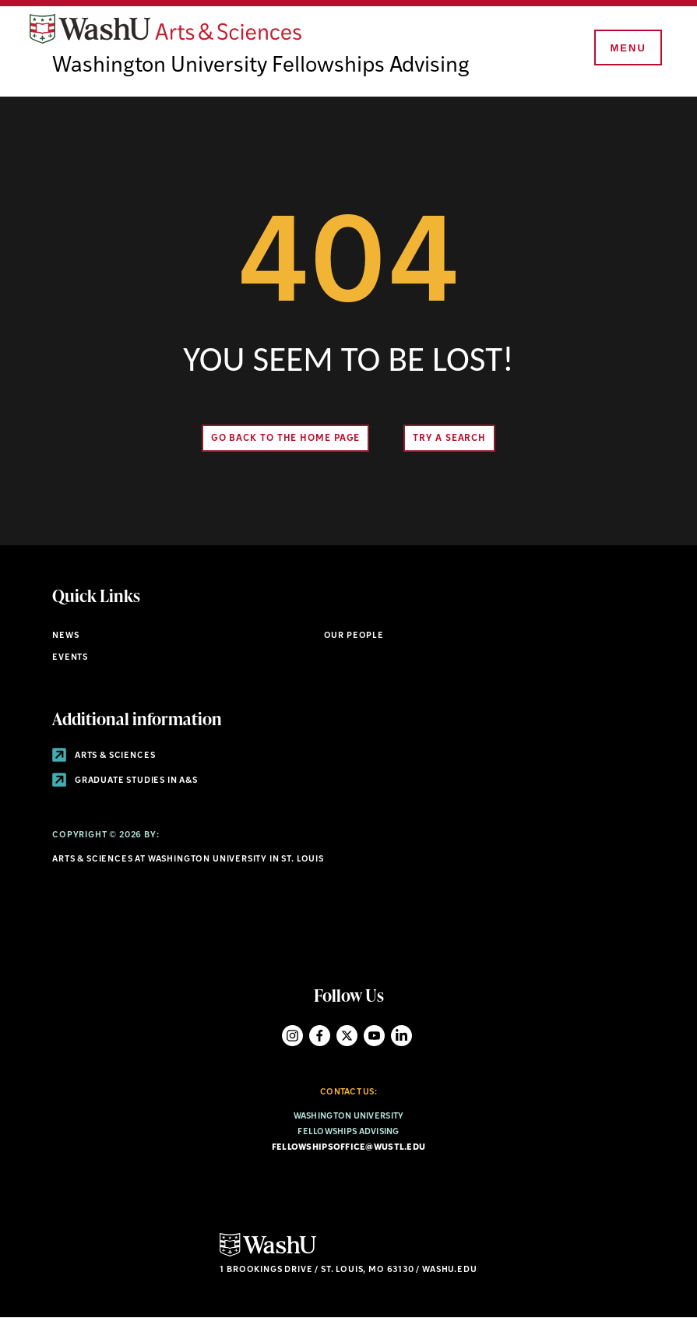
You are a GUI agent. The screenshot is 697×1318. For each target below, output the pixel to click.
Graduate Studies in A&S (125, 781)
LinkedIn (401, 1035)
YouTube (374, 1035)
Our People (354, 636)
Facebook (320, 1035)
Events (70, 658)
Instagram (292, 1035)
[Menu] (627, 48)
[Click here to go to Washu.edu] (268, 1254)
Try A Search (449, 438)
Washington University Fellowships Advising (261, 66)
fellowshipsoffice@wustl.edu (348, 1148)
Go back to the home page (286, 438)
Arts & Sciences (103, 756)
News (65, 636)
